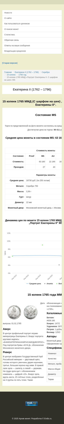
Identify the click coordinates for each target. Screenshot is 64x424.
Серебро (46, 72)
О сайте (7, 18)
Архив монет (24, 418)
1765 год (22, 75)
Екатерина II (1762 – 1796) (27, 72)
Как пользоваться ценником (17, 23)
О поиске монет (11, 29)
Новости (8, 13)
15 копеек (11, 75)
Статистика (9, 35)
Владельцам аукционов (15, 51)
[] (10, 63)
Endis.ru (47, 418)
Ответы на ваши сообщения (17, 45)
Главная (8, 72)
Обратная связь (11, 40)
